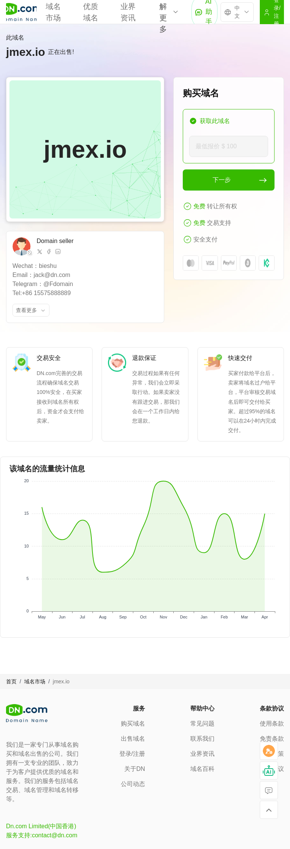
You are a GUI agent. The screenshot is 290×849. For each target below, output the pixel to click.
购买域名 (133, 723)
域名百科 (202, 769)
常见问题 (202, 723)
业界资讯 (202, 754)
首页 (11, 681)
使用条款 (272, 723)
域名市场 (34, 681)
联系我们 (202, 738)
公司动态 (133, 784)
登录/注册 (132, 754)
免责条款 (272, 738)
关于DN (134, 769)
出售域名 (133, 738)
